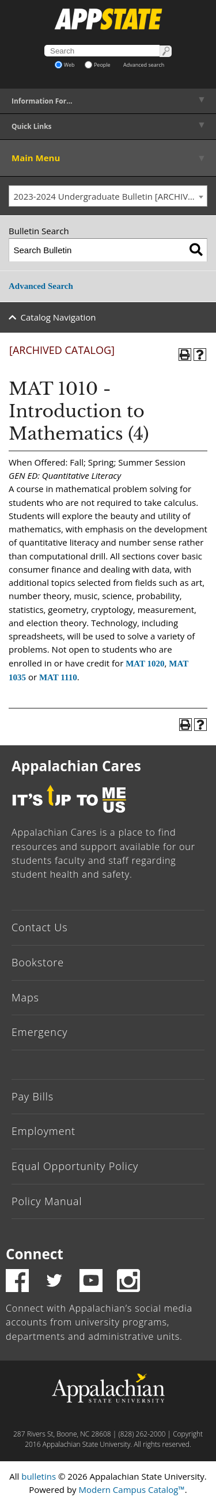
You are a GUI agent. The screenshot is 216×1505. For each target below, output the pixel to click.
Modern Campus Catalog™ (132, 1489)
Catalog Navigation (58, 317)
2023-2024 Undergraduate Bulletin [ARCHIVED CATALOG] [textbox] (110, 196)
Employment (43, 1131)
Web (65, 64)
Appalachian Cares (76, 765)
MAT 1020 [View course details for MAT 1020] (145, 663)
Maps (25, 997)
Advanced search (143, 64)
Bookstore (38, 962)
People (98, 64)
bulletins (38, 1476)
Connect (34, 1253)
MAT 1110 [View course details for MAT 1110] (58, 677)
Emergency (40, 1032)
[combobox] (108, 196)
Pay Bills (33, 1096)
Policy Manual (47, 1201)
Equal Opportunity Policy (75, 1166)
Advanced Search (41, 286)
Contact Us (40, 927)
